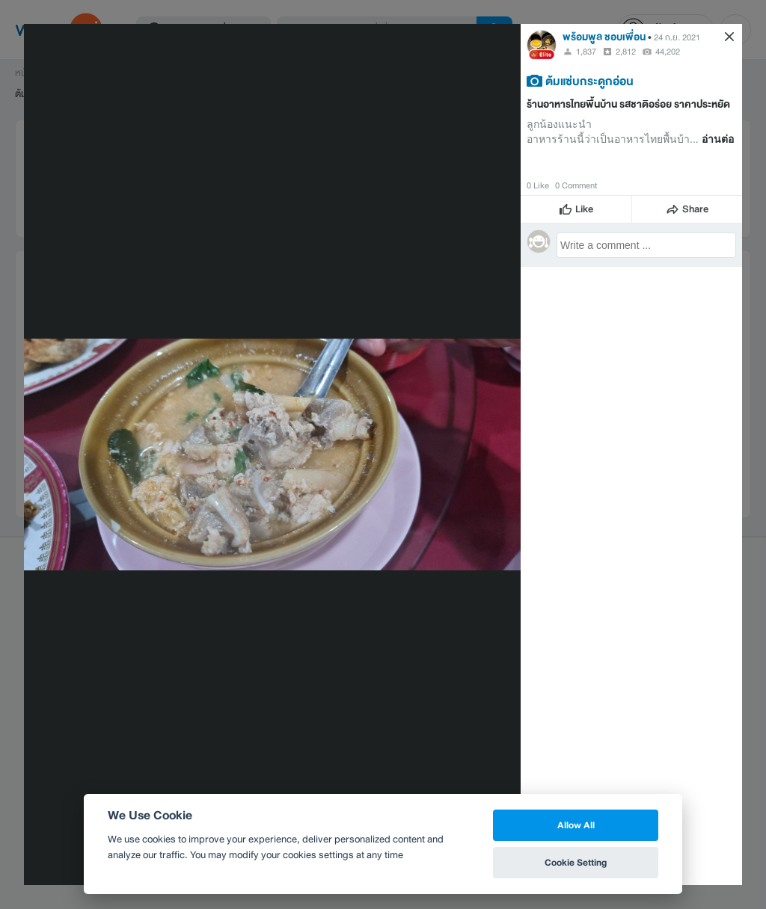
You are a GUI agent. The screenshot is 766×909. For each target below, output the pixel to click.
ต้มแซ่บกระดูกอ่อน (589, 81)
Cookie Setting (576, 862)
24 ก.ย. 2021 (677, 37)
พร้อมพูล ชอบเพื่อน (604, 37)
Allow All (576, 825)
